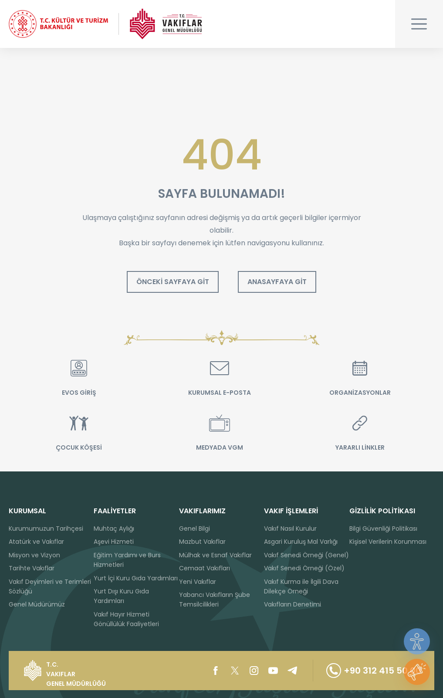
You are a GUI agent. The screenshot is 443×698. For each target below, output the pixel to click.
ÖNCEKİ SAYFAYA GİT (172, 282)
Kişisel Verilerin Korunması (387, 541)
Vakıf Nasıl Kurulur (290, 528)
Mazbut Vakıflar (202, 541)
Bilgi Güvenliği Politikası (383, 528)
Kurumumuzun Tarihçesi (46, 528)
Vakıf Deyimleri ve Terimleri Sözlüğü (50, 586)
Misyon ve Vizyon (34, 555)
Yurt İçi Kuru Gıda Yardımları (136, 578)
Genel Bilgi (194, 528)
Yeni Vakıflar (197, 581)
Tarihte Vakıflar (31, 568)
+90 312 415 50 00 (373, 670)
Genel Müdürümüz (37, 604)
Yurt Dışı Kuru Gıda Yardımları (121, 596)
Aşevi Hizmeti (114, 541)
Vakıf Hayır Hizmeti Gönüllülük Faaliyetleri (126, 619)
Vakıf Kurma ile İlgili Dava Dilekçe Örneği (301, 586)
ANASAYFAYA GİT (277, 282)
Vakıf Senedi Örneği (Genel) (306, 555)
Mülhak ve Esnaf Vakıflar (215, 555)
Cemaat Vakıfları (204, 568)
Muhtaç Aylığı (114, 528)
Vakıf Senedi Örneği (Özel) (304, 568)
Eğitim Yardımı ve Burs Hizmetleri (127, 560)
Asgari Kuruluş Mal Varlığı (301, 541)
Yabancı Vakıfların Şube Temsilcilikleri (214, 599)
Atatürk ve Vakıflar (36, 541)
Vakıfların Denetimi (292, 604)
